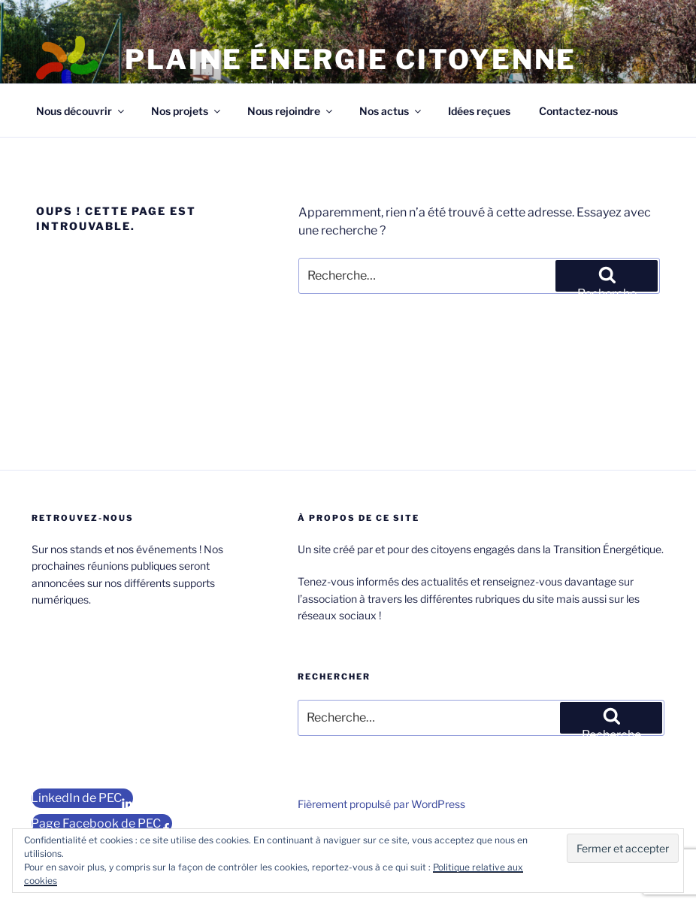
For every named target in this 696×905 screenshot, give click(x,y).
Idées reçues (479, 110)
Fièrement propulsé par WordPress (381, 804)
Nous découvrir (81, 110)
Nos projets (186, 110)
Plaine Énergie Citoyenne (350, 59)
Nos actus (391, 110)
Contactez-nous (578, 110)
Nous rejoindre (290, 110)
